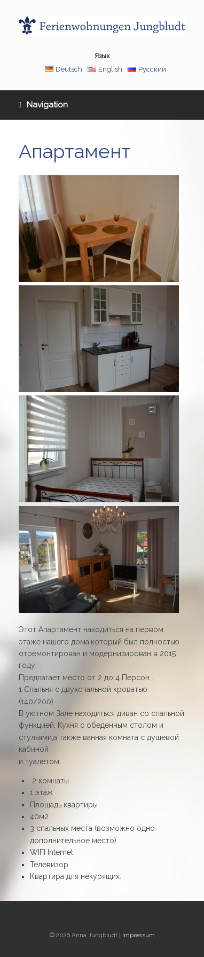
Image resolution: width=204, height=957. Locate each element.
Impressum (138, 935)
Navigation (43, 105)
